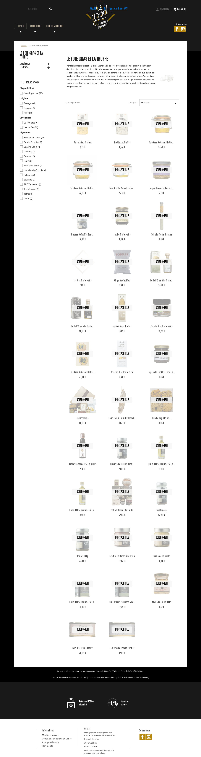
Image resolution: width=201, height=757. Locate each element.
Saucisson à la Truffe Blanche (122, 418)
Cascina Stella (32, 147)
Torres (28, 194)
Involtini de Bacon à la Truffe (122, 556)
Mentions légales (50, 735)
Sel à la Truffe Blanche (161, 235)
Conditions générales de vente (56, 739)
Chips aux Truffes (122, 280)
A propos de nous (50, 742)
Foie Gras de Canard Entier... (161, 142)
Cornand (29, 156)
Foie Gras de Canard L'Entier (122, 648)
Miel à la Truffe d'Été (161, 602)
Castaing (29, 152)
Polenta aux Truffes (82, 142)
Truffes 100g (82, 556)
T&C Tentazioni (32, 184)
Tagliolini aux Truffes (122, 326)
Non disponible (33, 93)
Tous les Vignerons (54, 26)
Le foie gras (25, 64)
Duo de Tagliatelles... (161, 418)
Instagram (183, 29)
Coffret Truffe (82, 418)
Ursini (28, 198)
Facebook (177, 29)
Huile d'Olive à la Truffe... (161, 280)
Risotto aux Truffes (122, 142)
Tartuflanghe (31, 189)
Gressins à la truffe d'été (122, 372)
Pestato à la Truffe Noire (162, 326)
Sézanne (29, 180)
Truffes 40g (162, 510)
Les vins (20, 26)
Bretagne (29, 103)
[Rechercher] (40, 9)
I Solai (28, 161)
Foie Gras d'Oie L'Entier (82, 648)
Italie (28, 113)
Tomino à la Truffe (161, 556)
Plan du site (47, 746)
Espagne (29, 108)
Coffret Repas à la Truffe (122, 510)
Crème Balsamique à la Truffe (82, 464)
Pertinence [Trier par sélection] (159, 104)
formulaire (100, 753)
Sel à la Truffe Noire (82, 280)
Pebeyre (29, 175)
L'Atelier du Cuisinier (35, 170)
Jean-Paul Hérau (33, 166)
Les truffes (24, 67)
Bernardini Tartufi (34, 138)
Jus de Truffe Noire (122, 235)
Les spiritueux (35, 26)
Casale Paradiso (33, 142)
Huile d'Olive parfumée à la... (161, 464)
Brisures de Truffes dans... (82, 235)
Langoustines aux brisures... (161, 188)
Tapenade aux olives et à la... (162, 372)
